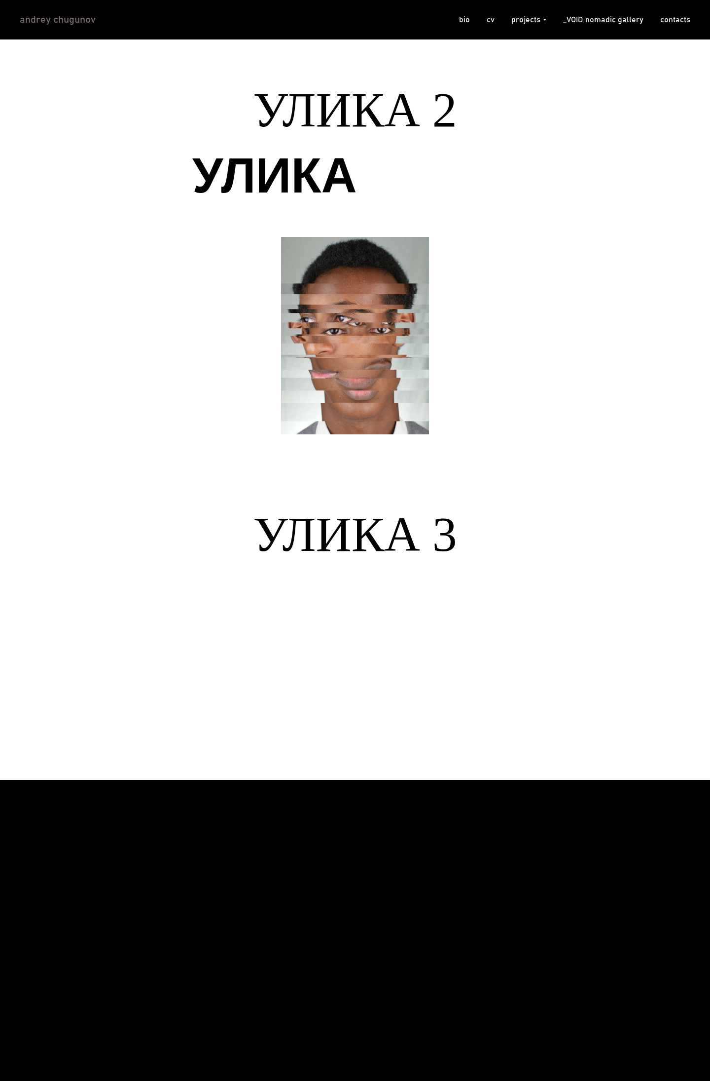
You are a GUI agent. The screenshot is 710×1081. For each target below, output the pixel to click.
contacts (675, 20)
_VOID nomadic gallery (603, 20)
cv (491, 20)
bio (464, 20)
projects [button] (525, 20)
